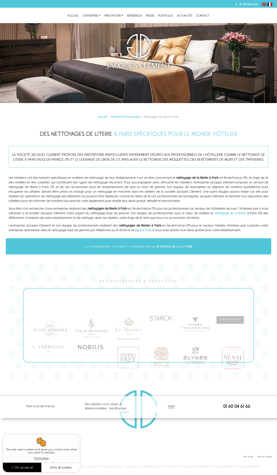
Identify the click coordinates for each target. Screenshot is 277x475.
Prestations (112, 15)
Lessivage (92, 466)
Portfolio (165, 15)
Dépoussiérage (133, 466)
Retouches (172, 466)
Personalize (41, 458)
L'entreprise (90, 15)
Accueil (73, 15)
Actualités (184, 15)
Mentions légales (265, 456)
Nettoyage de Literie (222, 466)
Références (134, 15)
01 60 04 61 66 (248, 4)
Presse (150, 15)
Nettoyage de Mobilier (247, 466)
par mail (145, 230)
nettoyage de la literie (230, 213)
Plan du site (248, 456)
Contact (202, 15)
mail (189, 246)
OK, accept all (22, 467)
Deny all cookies (61, 467)
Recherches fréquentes (125, 116)
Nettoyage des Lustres (111, 466)
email (171, 406)
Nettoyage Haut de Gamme (194, 466)
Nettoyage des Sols (154, 466)
